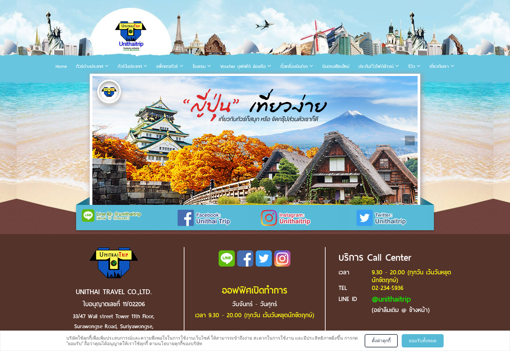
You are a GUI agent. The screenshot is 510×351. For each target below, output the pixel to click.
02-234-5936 (387, 288)
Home (61, 66)
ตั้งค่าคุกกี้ (381, 340)
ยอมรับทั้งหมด (422, 340)
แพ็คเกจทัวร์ (167, 66)
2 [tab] (108, 81)
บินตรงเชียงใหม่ (335, 66)
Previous (100, 140)
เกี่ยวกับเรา (439, 66)
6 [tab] (147, 81)
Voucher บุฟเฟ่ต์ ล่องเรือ (243, 66)
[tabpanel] (255, 140)
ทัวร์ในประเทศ (130, 66)
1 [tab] (98, 81)
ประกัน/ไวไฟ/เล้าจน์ (376, 66)
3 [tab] (118, 81)
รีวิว (411, 66)
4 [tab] (128, 81)
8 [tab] (167, 81)
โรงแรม (199, 66)
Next (410, 140)
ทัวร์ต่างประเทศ (89, 66)
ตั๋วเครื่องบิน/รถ (294, 66)
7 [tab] (157, 81)
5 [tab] (137, 81)
